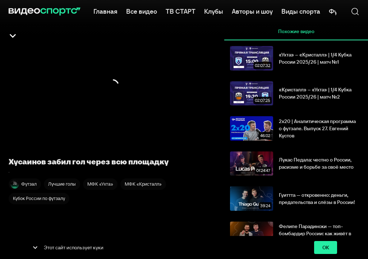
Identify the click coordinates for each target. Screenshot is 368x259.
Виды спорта (301, 11)
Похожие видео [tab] (296, 31)
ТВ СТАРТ (180, 11)
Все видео (141, 11)
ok (325, 247)
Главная (105, 11)
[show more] (35, 247)
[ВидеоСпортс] (44, 11)
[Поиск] (355, 11)
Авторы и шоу (252, 11)
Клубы (213, 11)
